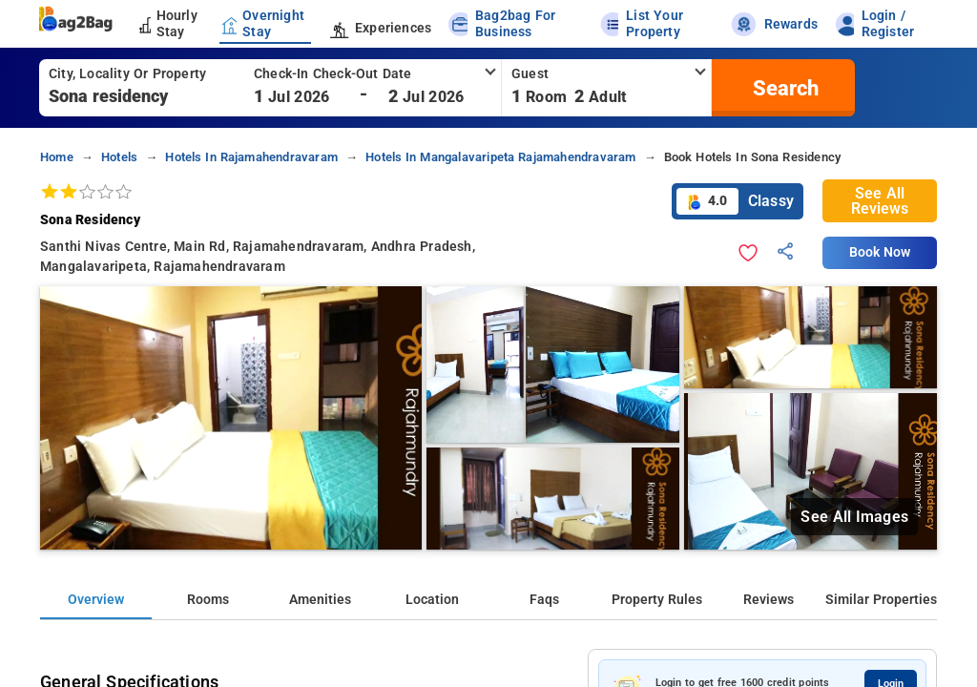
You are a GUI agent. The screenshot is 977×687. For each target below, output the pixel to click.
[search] (783, 87)
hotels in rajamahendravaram (251, 157)
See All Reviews (879, 201)
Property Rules (657, 600)
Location (432, 600)
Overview (96, 600)
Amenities (320, 600)
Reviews (768, 600)
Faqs (544, 600)
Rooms (208, 600)
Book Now (879, 252)
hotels (119, 157)
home (56, 157)
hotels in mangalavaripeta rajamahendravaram (500, 157)
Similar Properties (881, 600)
